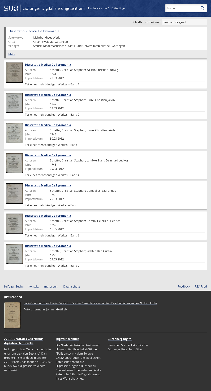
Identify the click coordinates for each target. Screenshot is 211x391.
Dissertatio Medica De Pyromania (48, 64)
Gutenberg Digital (120, 339)
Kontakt (33, 286)
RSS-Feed (201, 286)
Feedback (184, 286)
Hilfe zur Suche (14, 286)
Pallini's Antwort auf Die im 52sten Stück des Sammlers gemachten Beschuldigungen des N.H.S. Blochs (90, 303)
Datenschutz (71, 286)
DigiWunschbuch (67, 339)
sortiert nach (152, 22)
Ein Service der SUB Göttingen (107, 8)
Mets (11, 54)
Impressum (51, 286)
